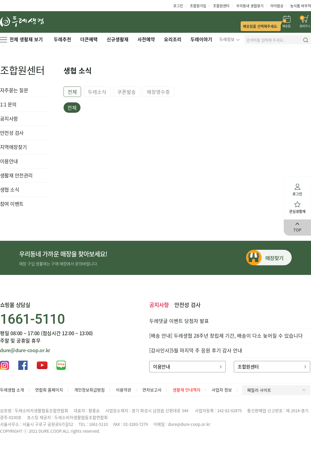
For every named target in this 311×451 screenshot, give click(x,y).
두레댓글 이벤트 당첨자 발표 (179, 321)
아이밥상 (276, 5)
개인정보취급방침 (89, 390)
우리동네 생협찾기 (250, 5)
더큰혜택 (89, 39)
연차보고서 (152, 390)
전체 (72, 92)
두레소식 (97, 92)
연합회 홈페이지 (49, 390)
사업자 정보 (222, 390)
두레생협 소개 (12, 390)
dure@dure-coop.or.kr (25, 350)
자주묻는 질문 (14, 90)
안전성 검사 (12, 133)
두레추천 (62, 39)
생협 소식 (9, 189)
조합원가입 (198, 5)
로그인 (178, 5)
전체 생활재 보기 (21, 39)
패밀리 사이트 (277, 390)
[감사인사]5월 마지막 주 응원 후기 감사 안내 (195, 350)
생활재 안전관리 (16, 175)
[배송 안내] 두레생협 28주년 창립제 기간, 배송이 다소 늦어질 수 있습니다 (226, 335)
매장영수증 (158, 92)
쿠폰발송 (126, 92)
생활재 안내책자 (187, 390)
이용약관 (123, 390)
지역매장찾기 (13, 147)
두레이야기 (201, 39)
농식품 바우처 (300, 5)
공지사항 (9, 118)
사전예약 (146, 39)
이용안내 (9, 161)
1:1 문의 (8, 104)
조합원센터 (221, 5)
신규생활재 (117, 39)
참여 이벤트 (12, 203)
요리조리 (172, 39)
